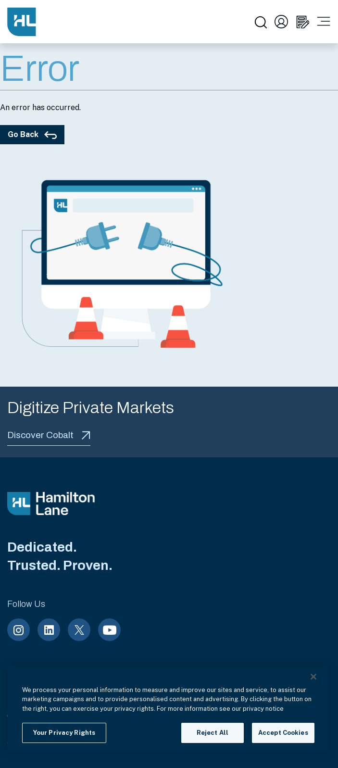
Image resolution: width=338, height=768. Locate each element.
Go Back (32, 134)
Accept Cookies (283, 732)
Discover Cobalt (48, 435)
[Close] (313, 676)
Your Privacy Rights (64, 732)
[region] (168, 709)
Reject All (212, 732)
